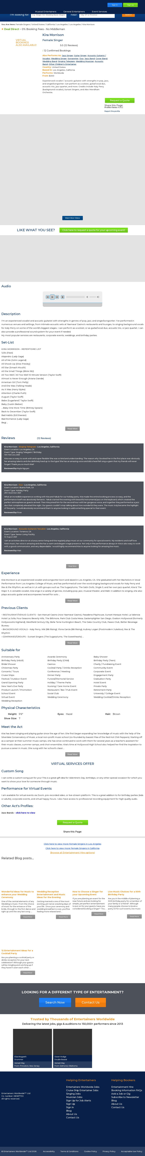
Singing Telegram (66, 61)
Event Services (101, 11)
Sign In (70, 1107)
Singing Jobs (73, 1093)
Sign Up (70, 1104)
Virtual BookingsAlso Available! (26, 42)
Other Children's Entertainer (62, 64)
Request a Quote (120, 100)
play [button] (52, 297)
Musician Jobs (74, 1097)
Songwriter (73, 58)
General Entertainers (75, 11)
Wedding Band (49, 61)
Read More (72, 429)
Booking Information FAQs (126, 1090)
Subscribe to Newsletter (125, 1097)
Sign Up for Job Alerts (78, 1100)
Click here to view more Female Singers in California (72, 848)
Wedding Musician (85, 61)
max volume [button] (98, 297)
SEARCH (128, 15)
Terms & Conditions (69, 1151)
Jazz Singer (67, 55)
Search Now (55, 1002)
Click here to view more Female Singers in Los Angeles (72, 844)
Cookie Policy (90, 1151)
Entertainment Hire (122, 1087)
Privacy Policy (109, 1151)
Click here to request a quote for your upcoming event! (93, 230)
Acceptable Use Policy (131, 1151)
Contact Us (91, 1002)
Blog (69, 1110)
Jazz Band (90, 58)
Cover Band (101, 58)
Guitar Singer (80, 55)
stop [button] (63, 297)
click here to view (25, 813)
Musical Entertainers (47, 11)
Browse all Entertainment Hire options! (72, 852)
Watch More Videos (72, 218)
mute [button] (87, 297)
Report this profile (112, 111)
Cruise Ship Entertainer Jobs (82, 1090)
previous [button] (48, 297)
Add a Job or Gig (120, 1093)
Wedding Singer (59, 58)
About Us (71, 1114)
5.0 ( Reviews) (60, 46)
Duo (81, 58)
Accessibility (49, 1151)
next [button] (57, 297)
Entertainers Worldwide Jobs (82, 1087)
